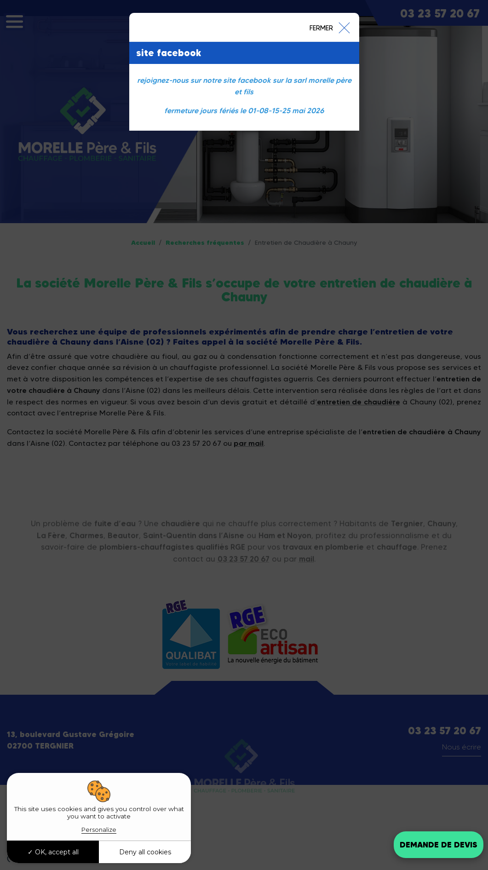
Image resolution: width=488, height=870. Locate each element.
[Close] (329, 27)
